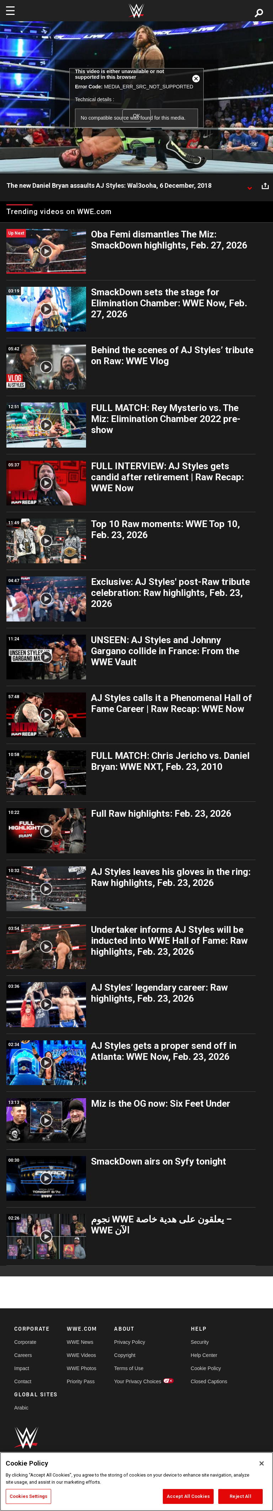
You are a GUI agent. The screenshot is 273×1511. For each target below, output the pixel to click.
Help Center (204, 1355)
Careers (23, 1355)
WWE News (80, 1342)
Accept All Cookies (188, 1496)
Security (200, 1342)
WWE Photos (81, 1368)
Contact (22, 1381)
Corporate (25, 1342)
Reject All (240, 1496)
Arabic (21, 1408)
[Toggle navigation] (10, 10)
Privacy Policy (129, 1342)
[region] (136, 1481)
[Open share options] (265, 186)
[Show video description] (249, 186)
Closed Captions (209, 1381)
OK (136, 116)
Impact (21, 1368)
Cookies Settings (28, 1496)
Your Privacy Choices (137, 1381)
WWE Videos (81, 1355)
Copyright (124, 1355)
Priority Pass (81, 1381)
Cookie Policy (206, 1368)
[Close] (261, 1463)
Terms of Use (128, 1368)
